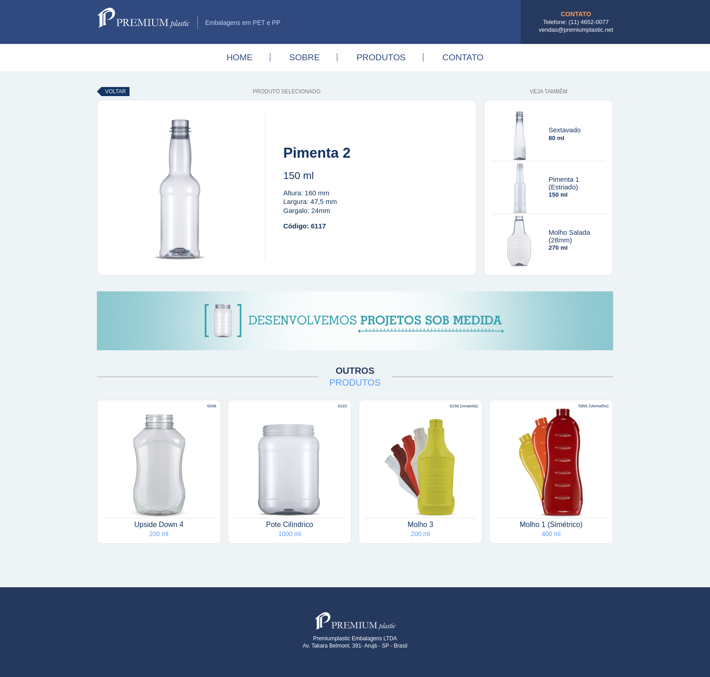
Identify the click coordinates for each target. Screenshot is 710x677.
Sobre (304, 57)
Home (239, 57)
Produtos (380, 57)
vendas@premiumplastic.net (576, 29)
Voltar (115, 91)
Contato (463, 57)
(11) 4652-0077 (589, 22)
